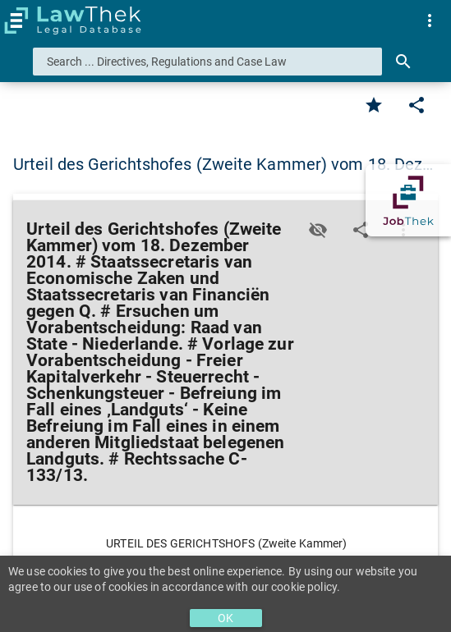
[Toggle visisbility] (317, 229)
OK (225, 618)
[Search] (403, 61)
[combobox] (207, 61)
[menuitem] (429, 20)
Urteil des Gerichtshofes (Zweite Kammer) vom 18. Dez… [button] (223, 164)
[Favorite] (373, 105)
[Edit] (416, 105)
